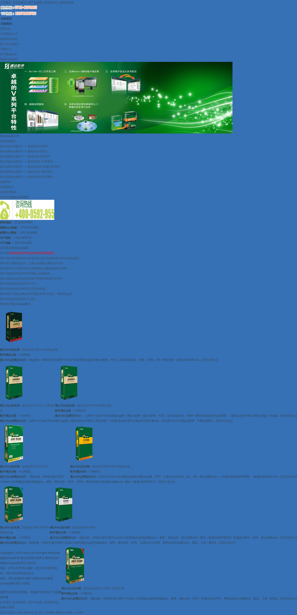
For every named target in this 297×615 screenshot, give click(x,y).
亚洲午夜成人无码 (11, 612)
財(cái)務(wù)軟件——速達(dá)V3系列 (23, 151)
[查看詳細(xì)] (209, 359)
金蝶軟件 (5, 182)
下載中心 (5, 49)
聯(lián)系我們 (8, 59)
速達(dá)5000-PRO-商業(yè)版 (111, 466)
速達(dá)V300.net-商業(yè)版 (40, 349)
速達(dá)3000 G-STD (35, 466)
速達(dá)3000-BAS (84, 527)
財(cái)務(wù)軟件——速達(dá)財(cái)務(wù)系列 (30, 166)
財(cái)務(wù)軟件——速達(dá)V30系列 (24, 146)
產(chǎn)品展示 (9, 44)
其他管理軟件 (8, 192)
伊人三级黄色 (47, 612)
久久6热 (79, 612)
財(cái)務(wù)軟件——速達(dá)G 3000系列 (26, 171)
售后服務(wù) (8, 54)
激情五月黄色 (64, 612)
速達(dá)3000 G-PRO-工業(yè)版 (104, 588)
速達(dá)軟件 (8, 141)
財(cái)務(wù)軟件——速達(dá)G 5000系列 (26, 176)
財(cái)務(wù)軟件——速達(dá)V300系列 (25, 156)
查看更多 (5, 197)
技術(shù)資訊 (8, 39)
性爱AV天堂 (30, 612)
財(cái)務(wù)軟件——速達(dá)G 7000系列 (26, 161)
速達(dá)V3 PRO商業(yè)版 (94, 405)
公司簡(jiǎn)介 (8, 33)
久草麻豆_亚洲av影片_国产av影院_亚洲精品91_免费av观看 (37, 2)
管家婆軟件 (7, 187)
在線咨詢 (6, 18)
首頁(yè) (5, 28)
